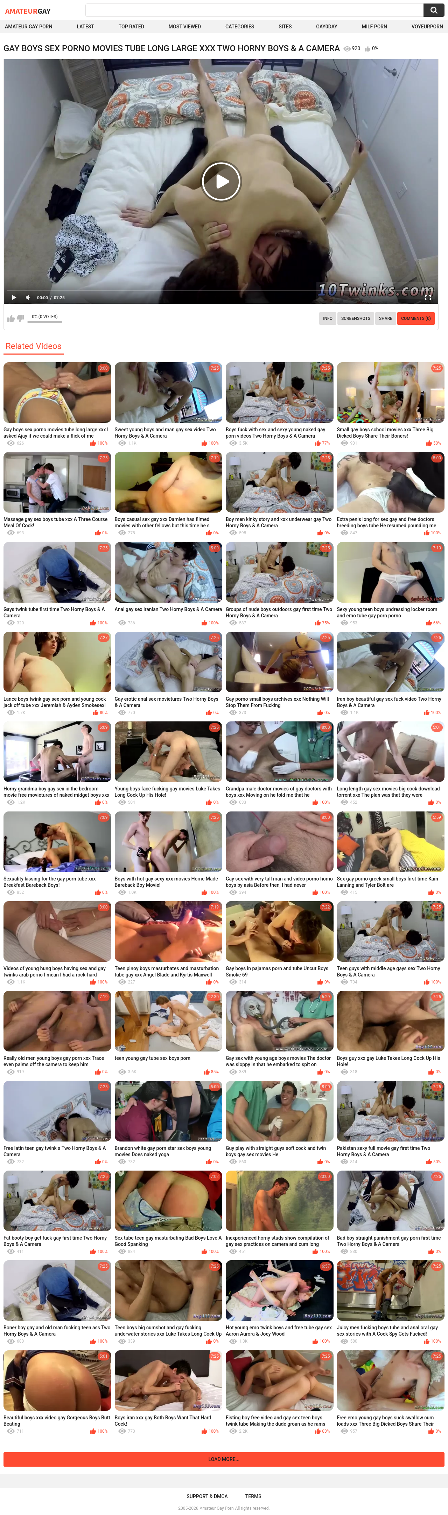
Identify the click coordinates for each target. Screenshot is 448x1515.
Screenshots (355, 318)
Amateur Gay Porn (28, 26)
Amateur (27, 11)
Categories (239, 26)
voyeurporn (427, 26)
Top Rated (131, 26)
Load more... (224, 1459)
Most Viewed (185, 26)
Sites (285, 26)
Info (327, 318)
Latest (85, 26)
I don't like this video (20, 318)
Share (385, 318)
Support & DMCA (207, 1496)
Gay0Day (326, 26)
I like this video (11, 318)
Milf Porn (374, 26)
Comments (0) (416, 318)
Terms (253, 1496)
